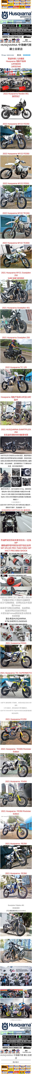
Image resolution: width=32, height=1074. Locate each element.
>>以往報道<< (16, 502)
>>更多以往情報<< (16, 1020)
